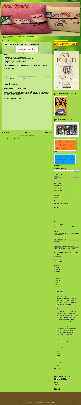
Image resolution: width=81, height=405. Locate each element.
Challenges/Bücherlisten (59, 190)
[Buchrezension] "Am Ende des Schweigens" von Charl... (67, 317)
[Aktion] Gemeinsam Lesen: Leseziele (63, 304)
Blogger (53, 402)
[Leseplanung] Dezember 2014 (62, 337)
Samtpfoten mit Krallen (58, 259)
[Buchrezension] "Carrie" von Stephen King (64, 332)
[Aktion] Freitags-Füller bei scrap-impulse (64, 334)
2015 (57, 288)
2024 (57, 271)
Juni (58, 353)
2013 (57, 365)
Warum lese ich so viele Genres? (62, 203)
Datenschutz (56, 197)
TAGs (55, 192)
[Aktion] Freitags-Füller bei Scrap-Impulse (64, 321)
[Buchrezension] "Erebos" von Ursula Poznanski (65, 313)
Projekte (17, 80)
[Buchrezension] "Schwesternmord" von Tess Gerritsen (67, 336)
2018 (57, 282)
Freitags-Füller (12, 80)
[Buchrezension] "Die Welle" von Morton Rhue (63, 236)
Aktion (8, 80)
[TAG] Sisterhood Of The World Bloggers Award (65, 339)
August (58, 349)
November (59, 344)
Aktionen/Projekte (57, 188)
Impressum (56, 195)
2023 (57, 273)
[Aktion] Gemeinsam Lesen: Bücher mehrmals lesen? (66, 326)
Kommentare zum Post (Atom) (13, 138)
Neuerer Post (6, 132)
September (59, 347)
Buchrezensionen (57, 183)
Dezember (59, 291)
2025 (57, 269)
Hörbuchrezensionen (58, 185)
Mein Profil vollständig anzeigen (60, 372)
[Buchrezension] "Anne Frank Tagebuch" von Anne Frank (65, 246)
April (58, 357)
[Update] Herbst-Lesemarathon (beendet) (64, 308)
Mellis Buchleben (15, 7)
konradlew (45, 402)
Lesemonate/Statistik (58, 181)
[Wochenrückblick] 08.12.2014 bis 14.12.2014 (65, 319)
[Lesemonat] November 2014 (62, 341)
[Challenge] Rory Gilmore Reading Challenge (65, 300)
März (58, 359)
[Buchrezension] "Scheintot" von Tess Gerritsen (65, 324)
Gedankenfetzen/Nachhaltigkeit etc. (61, 193)
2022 (57, 274)
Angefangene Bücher (60, 294)
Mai (57, 355)
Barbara (38, 53)
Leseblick (56, 258)
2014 (57, 289)
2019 (57, 280)
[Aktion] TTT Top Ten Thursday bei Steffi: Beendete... (66, 311)
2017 (57, 284)
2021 (57, 276)
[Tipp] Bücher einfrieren (58, 224)
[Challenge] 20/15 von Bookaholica (63, 296)
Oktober (58, 345)
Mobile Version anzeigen (27, 135)
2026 (57, 267)
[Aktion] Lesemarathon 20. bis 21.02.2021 (62, 239)
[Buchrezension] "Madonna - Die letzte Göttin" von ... (66, 306)
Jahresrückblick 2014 (60, 293)
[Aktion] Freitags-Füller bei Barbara (63, 309)
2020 (57, 278)
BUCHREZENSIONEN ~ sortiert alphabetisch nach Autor (65, 243)
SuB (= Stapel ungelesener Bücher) (61, 186)
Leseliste (56, 180)
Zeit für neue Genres (58, 261)
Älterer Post (48, 132)
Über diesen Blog (57, 178)
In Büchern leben (57, 256)
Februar (58, 360)
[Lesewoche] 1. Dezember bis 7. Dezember (64, 330)
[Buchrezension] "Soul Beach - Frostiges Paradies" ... (66, 302)
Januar (58, 362)
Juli (57, 351)
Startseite (27, 132)
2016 (57, 286)
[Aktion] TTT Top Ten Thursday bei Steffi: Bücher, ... (66, 322)
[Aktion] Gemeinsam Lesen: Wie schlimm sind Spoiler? (67, 315)
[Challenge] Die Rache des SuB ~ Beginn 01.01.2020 (64, 248)
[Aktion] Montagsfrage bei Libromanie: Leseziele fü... (66, 328)
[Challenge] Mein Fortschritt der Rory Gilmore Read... (66, 298)
